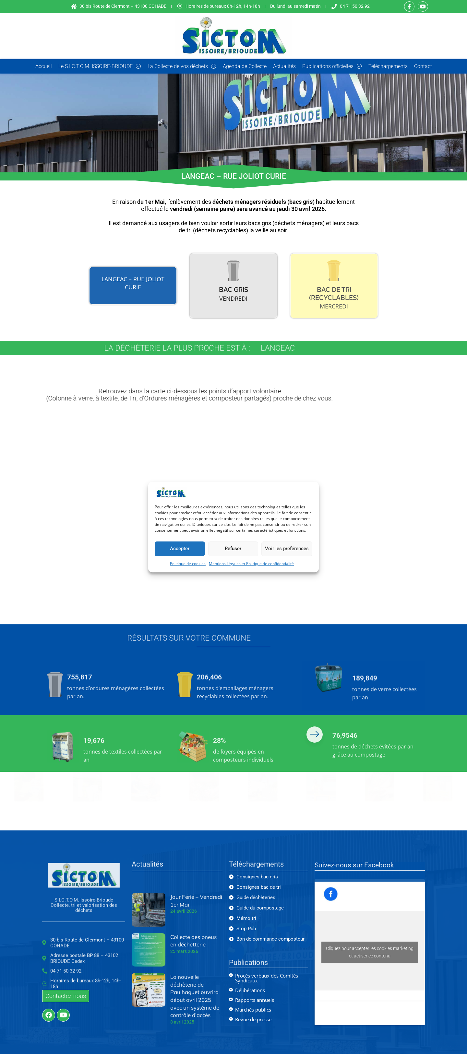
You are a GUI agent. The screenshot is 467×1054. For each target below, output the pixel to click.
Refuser (233, 549)
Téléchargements (388, 66)
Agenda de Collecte (245, 66)
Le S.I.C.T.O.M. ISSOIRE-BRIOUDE (99, 66)
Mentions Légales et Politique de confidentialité (251, 563)
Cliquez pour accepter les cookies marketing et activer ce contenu (369, 952)
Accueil (43, 66)
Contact (423, 66)
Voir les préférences (287, 549)
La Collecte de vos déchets (182, 66)
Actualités (284, 66)
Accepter (179, 549)
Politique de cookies (188, 563)
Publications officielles (332, 66)
